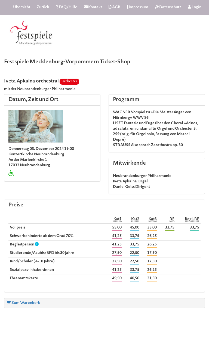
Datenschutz (168, 7)
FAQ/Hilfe (66, 7)
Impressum (137, 7)
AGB (114, 7)
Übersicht (21, 7)
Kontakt (93, 7)
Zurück (43, 7)
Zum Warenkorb (23, 303)
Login (194, 7)
